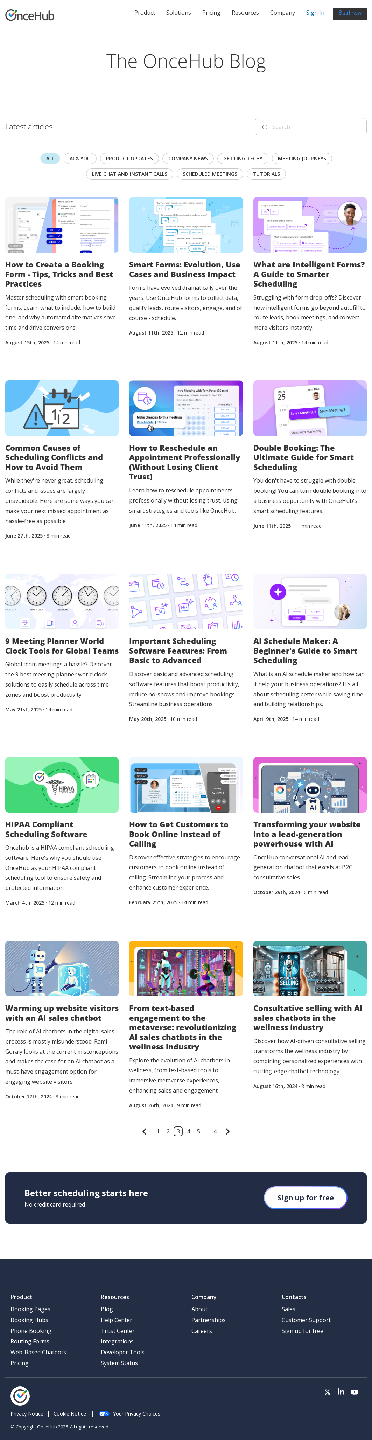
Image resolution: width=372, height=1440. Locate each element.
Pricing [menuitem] (19, 1363)
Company (282, 12)
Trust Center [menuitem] (118, 1331)
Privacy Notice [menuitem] (26, 1413)
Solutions (178, 12)
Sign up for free (306, 1197)
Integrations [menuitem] (117, 1341)
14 (213, 1131)
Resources (245, 12)
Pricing (211, 12)
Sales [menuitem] (288, 1309)
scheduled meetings (210, 173)
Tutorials (266, 173)
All (50, 158)
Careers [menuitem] (201, 1331)
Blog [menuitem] (107, 1309)
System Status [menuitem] (119, 1363)
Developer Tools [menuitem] (123, 1352)
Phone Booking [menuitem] (30, 1331)
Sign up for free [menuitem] (302, 1331)
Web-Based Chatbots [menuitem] (38, 1352)
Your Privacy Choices (129, 1413)
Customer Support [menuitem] (306, 1320)
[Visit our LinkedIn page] (341, 1392)
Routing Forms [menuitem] (29, 1341)
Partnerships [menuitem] (208, 1320)
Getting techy (242, 158)
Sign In (315, 12)
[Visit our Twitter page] (327, 1392)
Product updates (129, 158)
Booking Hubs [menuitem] (29, 1320)
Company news (188, 158)
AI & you (80, 158)
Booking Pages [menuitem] (30, 1309)
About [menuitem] (199, 1309)
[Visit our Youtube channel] (354, 1392)
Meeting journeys (302, 158)
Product (144, 12)
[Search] (311, 126)
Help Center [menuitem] (116, 1320)
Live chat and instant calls (129, 173)
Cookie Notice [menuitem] (70, 1413)
